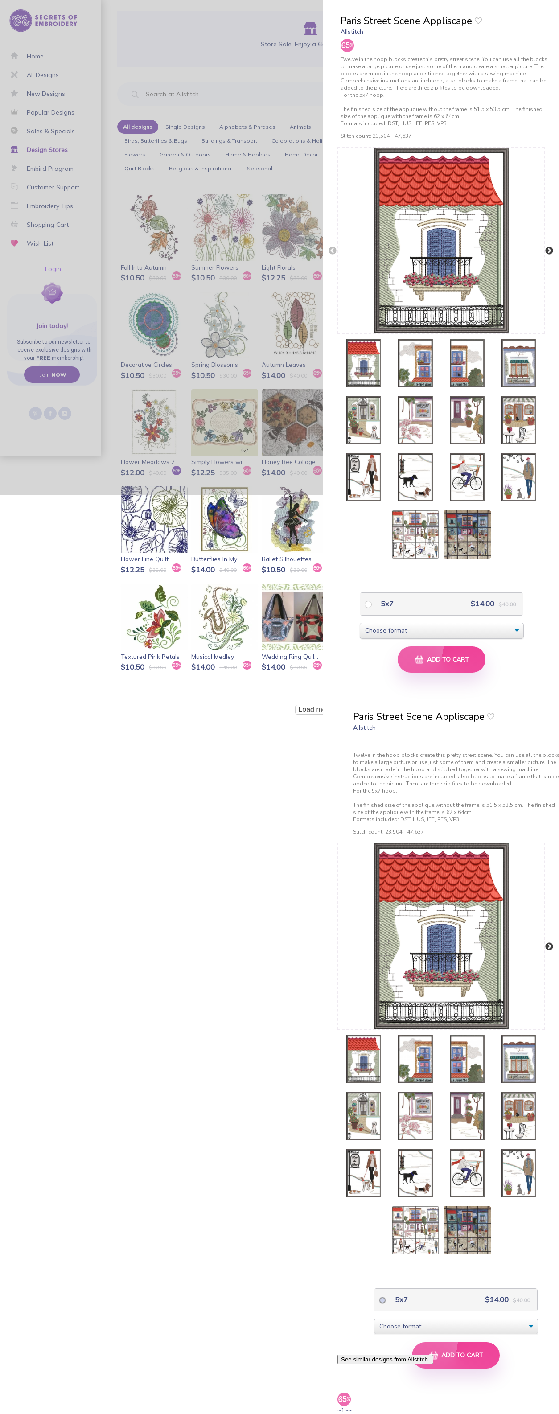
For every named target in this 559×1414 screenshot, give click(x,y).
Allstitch (352, 32)
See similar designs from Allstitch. (385, 1359)
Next (549, 251)
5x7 (386, 604)
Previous (332, 251)
